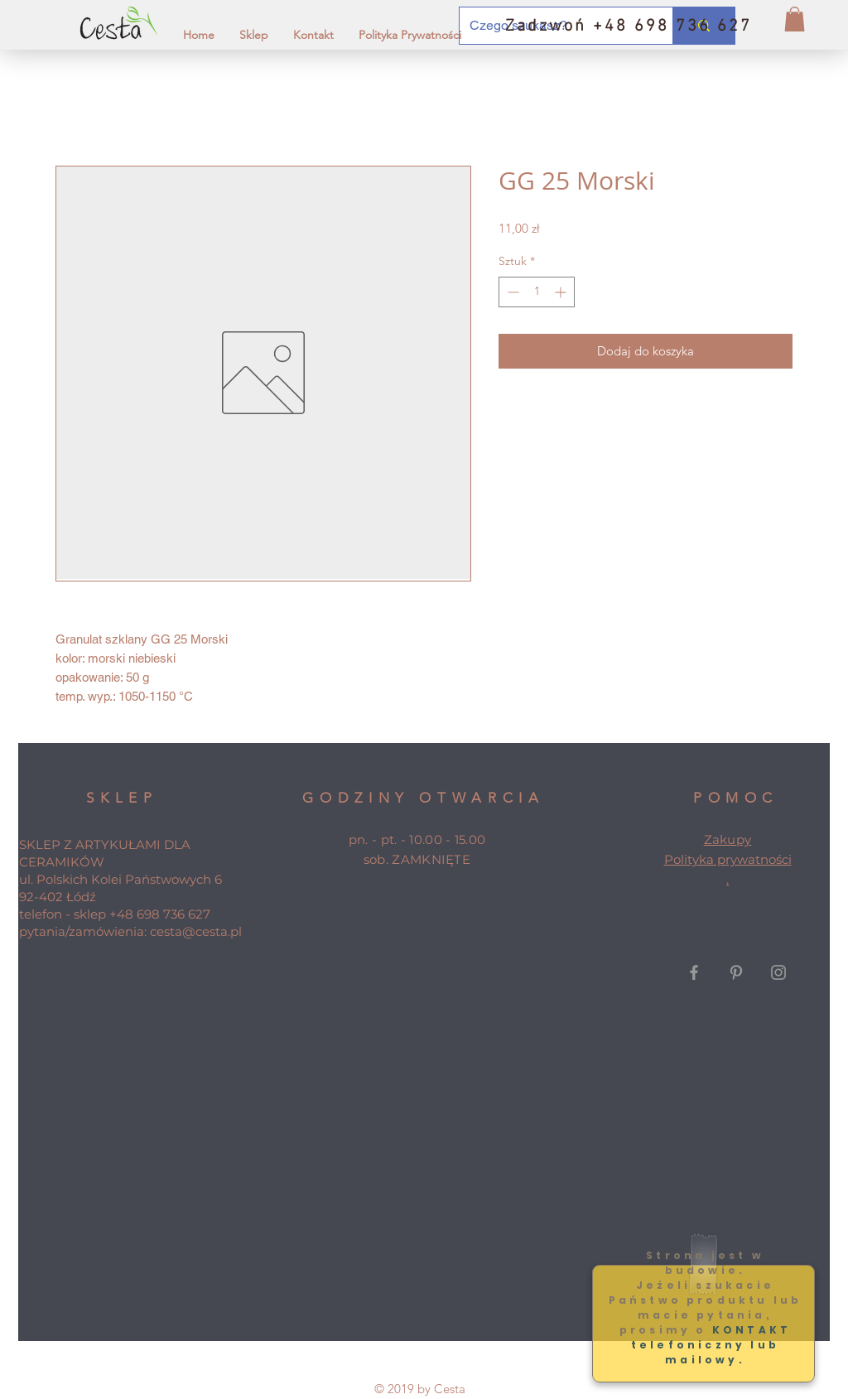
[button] (794, 19)
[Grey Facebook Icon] (694, 972)
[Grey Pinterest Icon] (736, 972)
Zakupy (728, 839)
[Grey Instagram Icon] (778, 972)
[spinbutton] (537, 291)
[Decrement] (511, 291)
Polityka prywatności (728, 859)
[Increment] (562, 291)
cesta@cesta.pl (196, 931)
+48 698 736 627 (159, 914)
